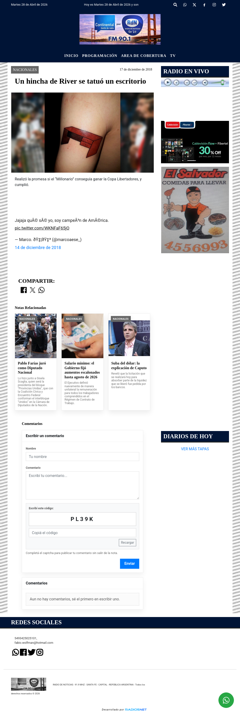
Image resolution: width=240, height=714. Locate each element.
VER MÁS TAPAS (195, 449)
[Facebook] (204, 4)
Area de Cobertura (143, 56)
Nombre (31, 448)
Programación (99, 56)
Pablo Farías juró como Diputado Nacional (32, 367)
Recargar (127, 542)
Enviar (129, 563)
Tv (173, 56)
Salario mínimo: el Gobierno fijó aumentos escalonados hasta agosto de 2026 (82, 370)
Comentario (33, 467)
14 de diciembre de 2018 (38, 247)
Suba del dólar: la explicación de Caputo (129, 365)
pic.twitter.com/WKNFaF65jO (42, 228)
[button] (175, 4)
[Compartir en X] (32, 290)
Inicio (71, 56)
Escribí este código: (41, 508)
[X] (194, 4)
